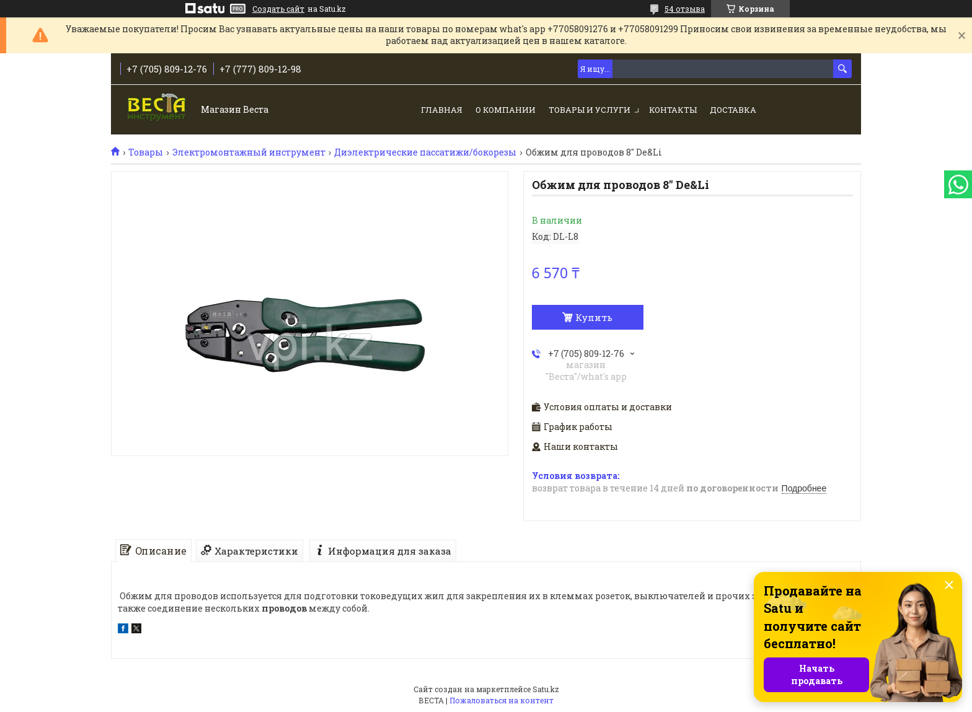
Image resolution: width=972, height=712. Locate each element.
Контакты (673, 109)
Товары (145, 152)
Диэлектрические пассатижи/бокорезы (425, 152)
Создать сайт (278, 8)
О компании (505, 109)
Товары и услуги (589, 109)
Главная (441, 109)
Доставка (733, 109)
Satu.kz (545, 689)
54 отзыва (685, 9)
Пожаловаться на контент (501, 700)
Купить (593, 317)
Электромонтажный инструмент (248, 152)
